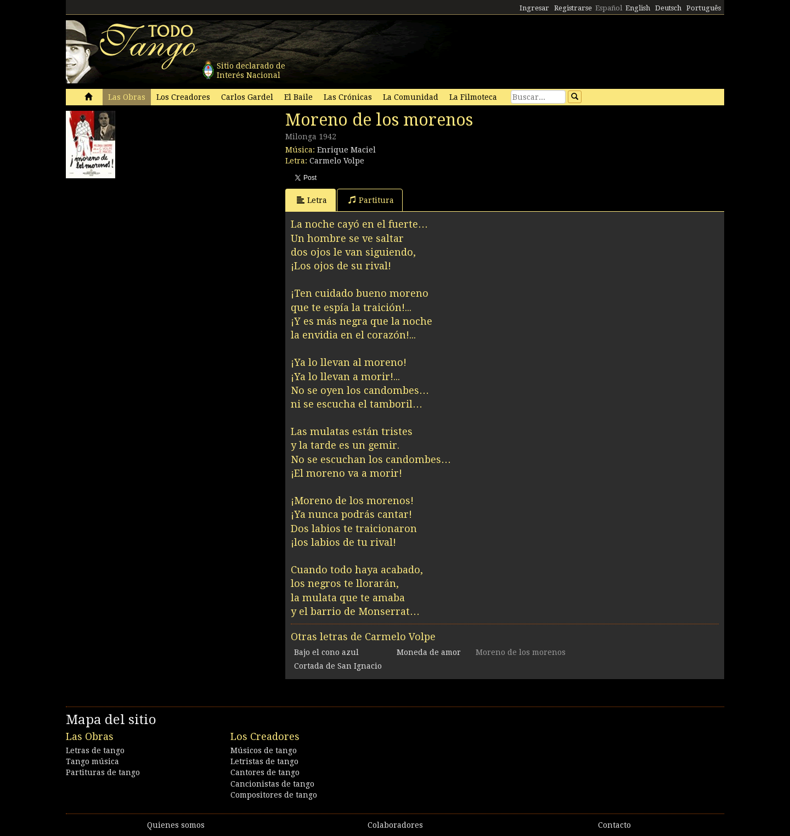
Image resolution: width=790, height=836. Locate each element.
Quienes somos (176, 825)
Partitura (371, 200)
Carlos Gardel (247, 97)
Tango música (92, 761)
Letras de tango (95, 750)
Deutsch (668, 8)
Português (703, 8)
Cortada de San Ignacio (338, 666)
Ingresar (534, 8)
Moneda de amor (429, 652)
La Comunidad (410, 97)
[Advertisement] (148, 252)
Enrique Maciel (346, 149)
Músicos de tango (263, 750)
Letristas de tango (264, 761)
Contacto (614, 825)
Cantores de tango (265, 772)
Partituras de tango (103, 772)
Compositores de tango (273, 794)
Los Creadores (183, 97)
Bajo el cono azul (326, 652)
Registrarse (573, 8)
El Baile (298, 97)
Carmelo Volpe (336, 160)
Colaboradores (395, 825)
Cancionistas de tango (272, 783)
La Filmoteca (473, 97)
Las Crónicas (348, 97)
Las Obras (126, 97)
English (637, 8)
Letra (312, 200)
